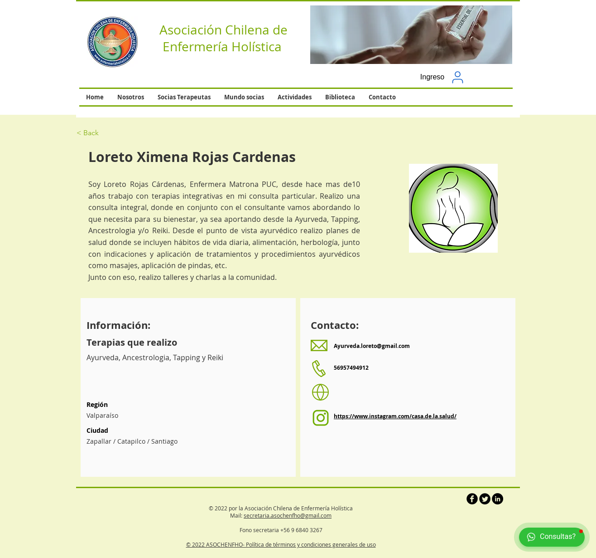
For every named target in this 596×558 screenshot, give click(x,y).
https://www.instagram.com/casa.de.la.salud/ (395, 416)
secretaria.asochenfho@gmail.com (288, 515)
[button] (411, 34)
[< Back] (109, 133)
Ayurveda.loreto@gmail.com (372, 346)
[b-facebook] (472, 498)
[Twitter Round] (484, 498)
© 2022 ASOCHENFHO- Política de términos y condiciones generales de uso (281, 544)
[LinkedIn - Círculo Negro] (497, 498)
